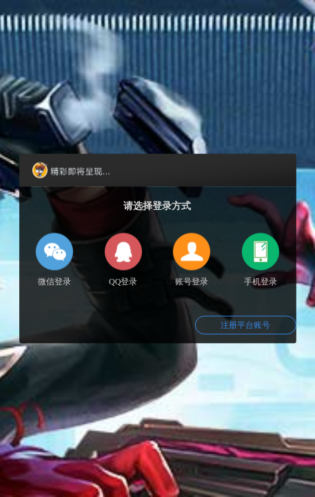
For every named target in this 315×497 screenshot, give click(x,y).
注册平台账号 (245, 325)
